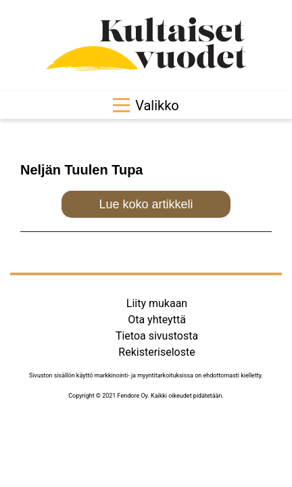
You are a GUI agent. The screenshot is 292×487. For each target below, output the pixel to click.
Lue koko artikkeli (146, 204)
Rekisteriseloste (156, 352)
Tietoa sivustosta (157, 335)
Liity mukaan (156, 303)
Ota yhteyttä (157, 319)
